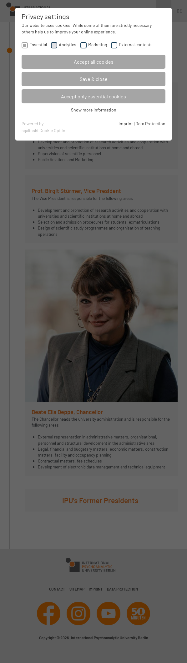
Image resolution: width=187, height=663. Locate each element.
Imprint (126, 123)
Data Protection (150, 123)
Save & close (94, 79)
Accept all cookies (94, 62)
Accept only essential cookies (93, 96)
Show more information (93, 109)
